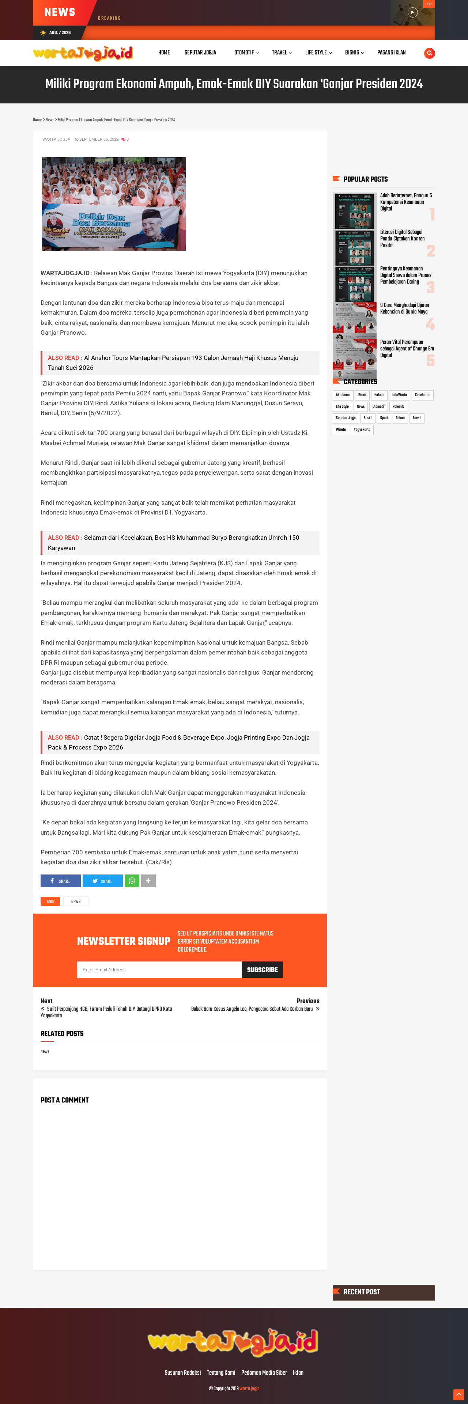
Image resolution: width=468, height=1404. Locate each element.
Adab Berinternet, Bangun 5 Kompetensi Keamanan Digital (406, 202)
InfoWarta (399, 395)
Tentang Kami (221, 1373)
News (75, 902)
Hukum (379, 395)
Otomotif (379, 406)
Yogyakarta (362, 429)
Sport (384, 418)
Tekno (400, 418)
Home (164, 53)
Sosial (368, 418)
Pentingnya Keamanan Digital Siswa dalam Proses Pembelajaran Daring (405, 275)
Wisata (341, 429)
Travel (417, 418)
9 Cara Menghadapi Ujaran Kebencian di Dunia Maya (404, 309)
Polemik (398, 406)
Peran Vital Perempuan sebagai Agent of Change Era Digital (407, 348)
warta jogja (249, 1389)
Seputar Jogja (346, 418)
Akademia (343, 395)
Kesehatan (422, 395)
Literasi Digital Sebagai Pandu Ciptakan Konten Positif (402, 239)
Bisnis (362, 395)
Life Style (342, 406)
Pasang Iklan (391, 53)
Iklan (298, 1373)
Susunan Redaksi (183, 1373)
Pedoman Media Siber (264, 1373)
